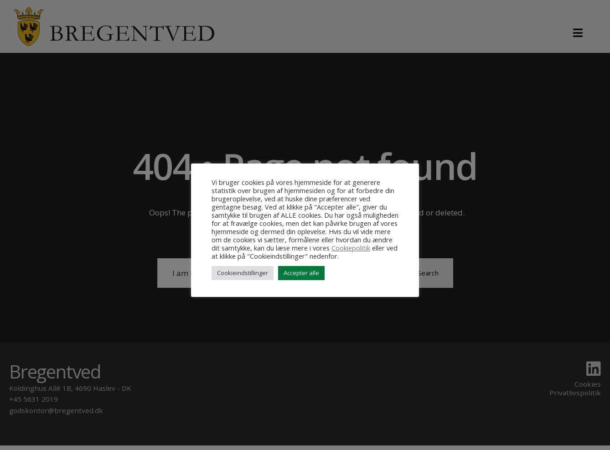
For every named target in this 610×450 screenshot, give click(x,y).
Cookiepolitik (350, 247)
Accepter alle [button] (301, 273)
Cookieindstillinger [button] (242, 273)
